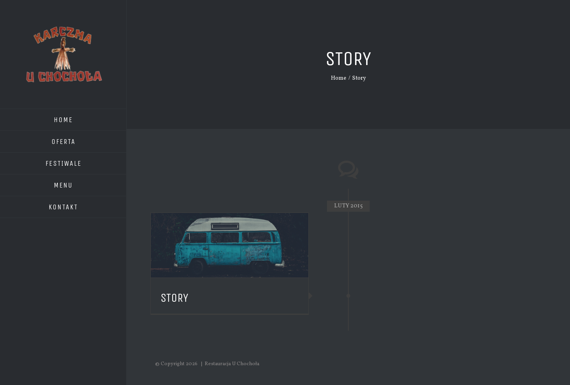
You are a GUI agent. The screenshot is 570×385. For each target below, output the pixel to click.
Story (174, 298)
